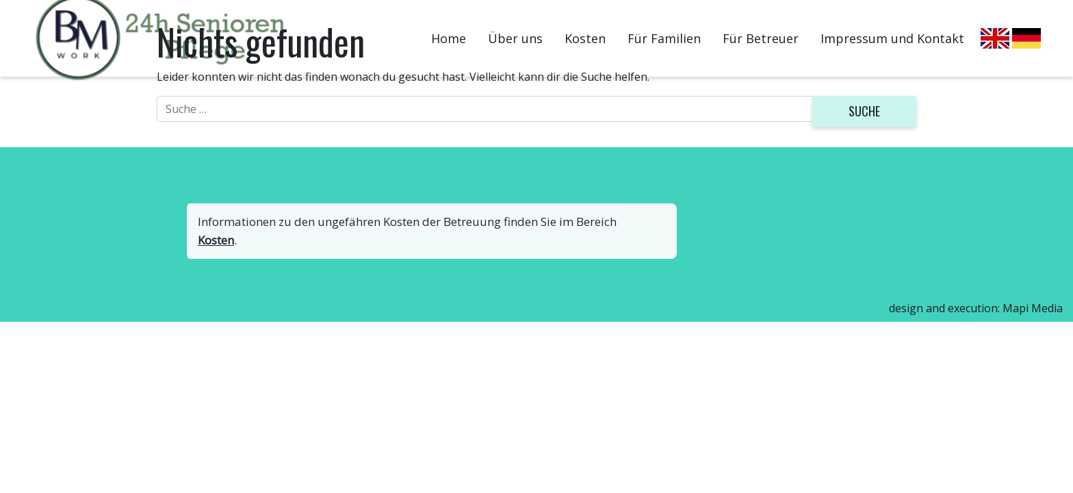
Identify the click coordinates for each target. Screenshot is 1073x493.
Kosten (216, 240)
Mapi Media (1033, 308)
